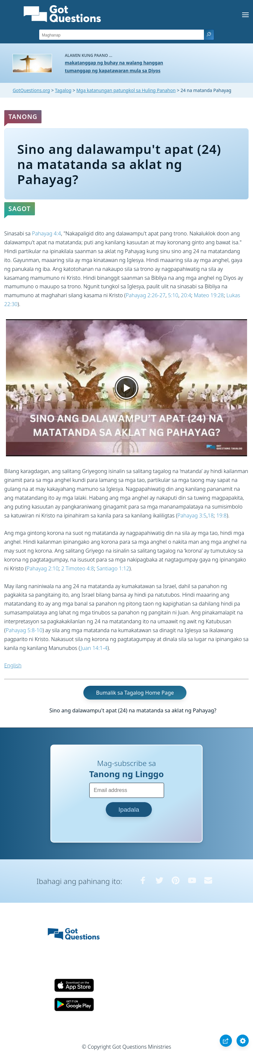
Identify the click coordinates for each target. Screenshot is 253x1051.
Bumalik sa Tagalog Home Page (135, 692)
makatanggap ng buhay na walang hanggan (114, 63)
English (12, 665)
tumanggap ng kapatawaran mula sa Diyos (112, 70)
